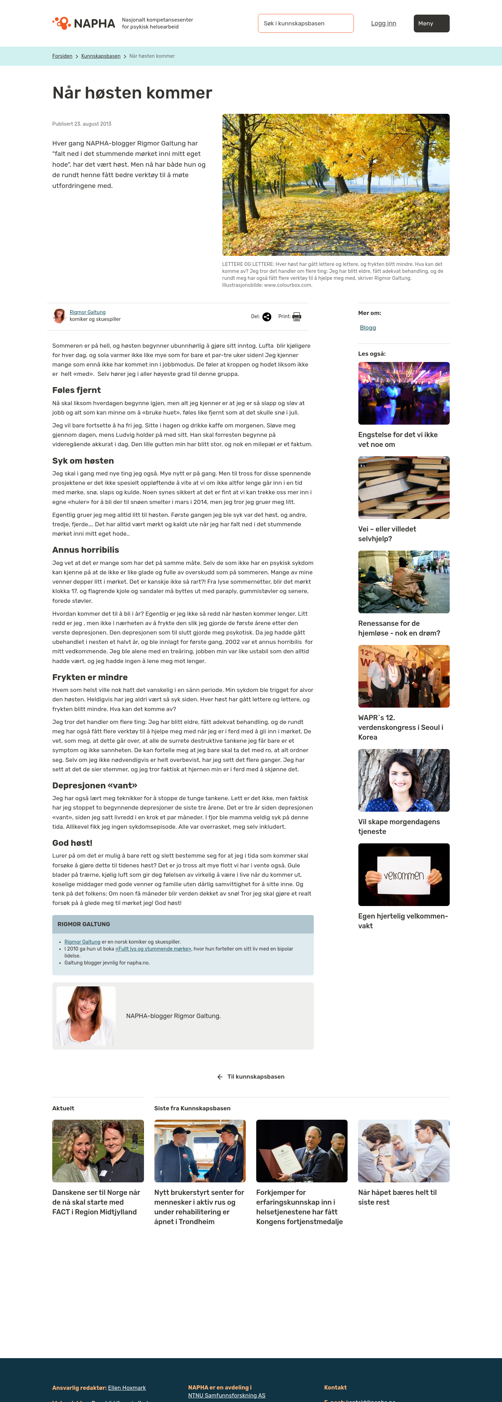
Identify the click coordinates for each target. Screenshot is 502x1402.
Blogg (368, 327)
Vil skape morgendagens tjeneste (399, 827)
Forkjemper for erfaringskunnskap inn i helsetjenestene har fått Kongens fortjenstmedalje (299, 1207)
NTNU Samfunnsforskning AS (227, 1395)
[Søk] (341, 23)
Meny (431, 23)
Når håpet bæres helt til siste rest (397, 1197)
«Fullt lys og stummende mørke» (153, 949)
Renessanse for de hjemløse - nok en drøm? (399, 628)
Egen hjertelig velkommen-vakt (403, 921)
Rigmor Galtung (82, 942)
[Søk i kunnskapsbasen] (299, 23)
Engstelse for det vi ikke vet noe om (398, 440)
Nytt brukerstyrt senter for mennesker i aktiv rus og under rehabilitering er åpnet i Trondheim (199, 1207)
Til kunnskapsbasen (251, 1077)
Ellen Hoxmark (127, 1388)
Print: (289, 316)
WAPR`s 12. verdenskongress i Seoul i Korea (400, 727)
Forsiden (62, 56)
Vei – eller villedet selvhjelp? (387, 534)
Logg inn (383, 23)
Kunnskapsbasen (101, 56)
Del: (262, 317)
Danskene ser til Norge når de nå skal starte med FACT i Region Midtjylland (96, 1202)
